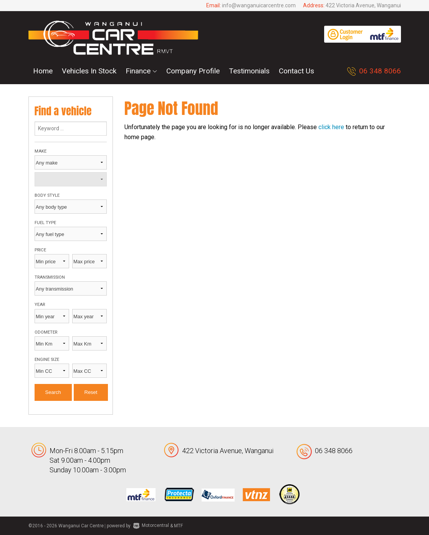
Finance (141, 70)
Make (40, 151)
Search (53, 392)
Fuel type (45, 222)
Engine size (47, 359)
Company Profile (193, 70)
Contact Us (296, 70)
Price (40, 250)
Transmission (50, 277)
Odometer (46, 332)
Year (40, 304)
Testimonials (249, 70)
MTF (178, 525)
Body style (47, 195)
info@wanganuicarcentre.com (259, 5)
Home (43, 70)
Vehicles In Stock (89, 70)
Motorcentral (151, 525)
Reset (91, 392)
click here (331, 127)
